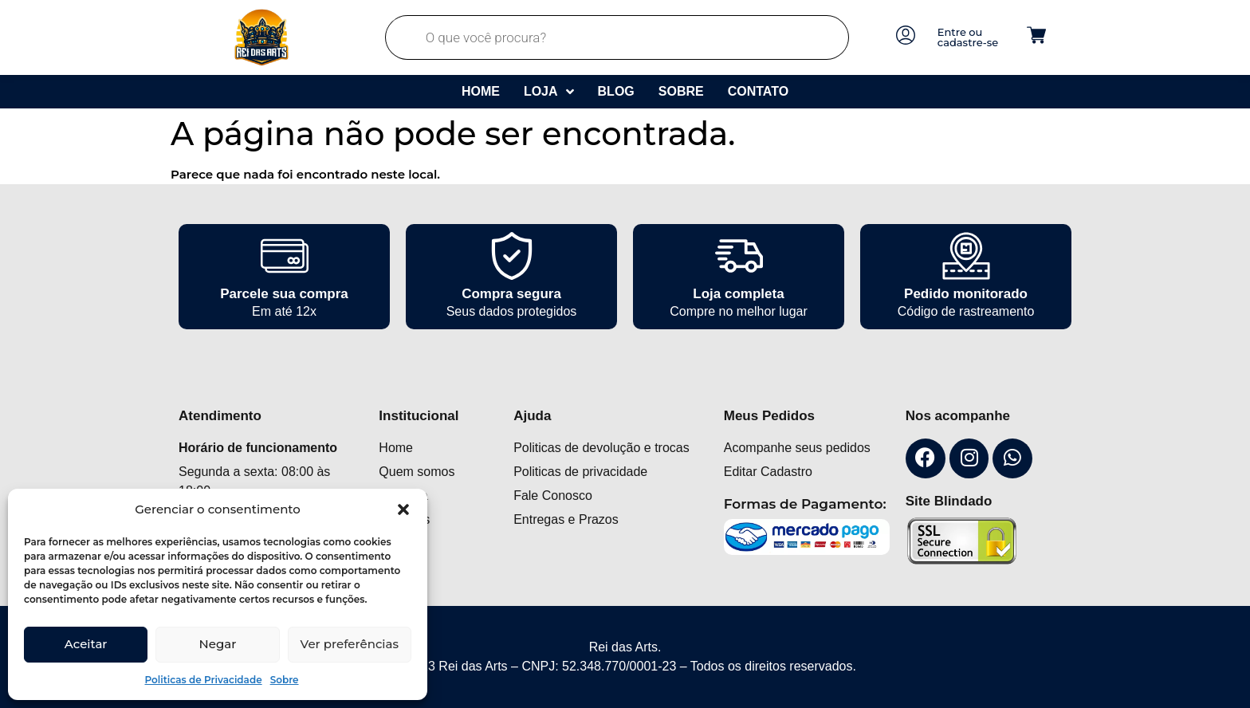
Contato (758, 91)
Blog (616, 91)
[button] (403, 509)
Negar (218, 643)
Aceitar (86, 643)
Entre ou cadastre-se (968, 37)
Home (481, 91)
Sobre (284, 680)
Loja (549, 91)
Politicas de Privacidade (202, 680)
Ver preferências (350, 643)
